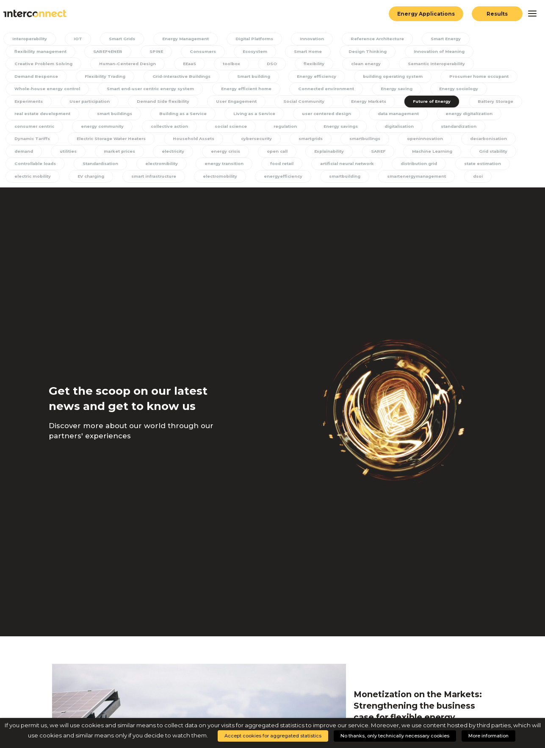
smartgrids (445, 141)
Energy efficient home (348, 90)
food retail (414, 166)
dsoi (108, 192)
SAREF (510, 154)
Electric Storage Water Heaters (236, 141)
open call (409, 154)
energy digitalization (109, 128)
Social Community (380, 102)
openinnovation (31, 154)
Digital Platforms (261, 38)
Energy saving (503, 90)
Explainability (461, 154)
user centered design (468, 115)
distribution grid (32, 179)
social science (383, 128)
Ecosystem (257, 51)
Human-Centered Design (131, 64)
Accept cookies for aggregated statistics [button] (272, 736)
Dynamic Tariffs (153, 141)
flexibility (317, 64)
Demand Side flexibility (234, 102)
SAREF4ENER (110, 51)
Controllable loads (160, 166)
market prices (248, 154)
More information (488, 736)
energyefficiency (423, 179)
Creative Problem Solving (44, 64)
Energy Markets (446, 102)
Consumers (203, 51)
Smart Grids (124, 38)
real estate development (175, 115)
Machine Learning (34, 166)
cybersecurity (388, 141)
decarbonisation (96, 154)
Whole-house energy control (138, 90)
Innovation (319, 38)
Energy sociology (33, 102)
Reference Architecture (386, 38)
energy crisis (356, 154)
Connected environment (431, 90)
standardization (89, 141)
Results (497, 14)
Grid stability (96, 166)
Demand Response (36, 77)
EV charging (224, 179)
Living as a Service (394, 115)
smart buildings (250, 115)
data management (35, 128)
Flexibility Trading (107, 77)
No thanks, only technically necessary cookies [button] (394, 736)
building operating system (403, 77)
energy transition (354, 166)
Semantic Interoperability (442, 64)
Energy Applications (425, 14)
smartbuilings (500, 141)
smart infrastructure (288, 179)
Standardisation (227, 166)
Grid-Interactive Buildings (185, 77)
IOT (80, 38)
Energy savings (495, 128)
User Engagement (310, 102)
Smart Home (310, 51)
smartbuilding (485, 179)
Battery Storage (98, 115)
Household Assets (324, 141)
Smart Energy (458, 38)
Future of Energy (33, 115)
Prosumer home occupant (45, 90)
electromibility (290, 166)
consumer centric (181, 128)
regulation (439, 128)
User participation (159, 102)
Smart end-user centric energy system (247, 90)
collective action (320, 128)
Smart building (260, 77)
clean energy (369, 64)
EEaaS (194, 64)
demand (152, 154)
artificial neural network (481, 166)
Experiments (96, 102)
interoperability (31, 38)
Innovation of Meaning (443, 51)
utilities (196, 154)
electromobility (358, 179)
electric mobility (164, 179)
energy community (251, 128)
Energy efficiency (324, 77)
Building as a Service (320, 115)
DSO (276, 64)
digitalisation (28, 141)
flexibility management (40, 51)
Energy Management (189, 38)
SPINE (157, 51)
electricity (303, 154)
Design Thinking (371, 51)
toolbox (236, 64)
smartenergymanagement (45, 192)
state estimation (98, 179)
